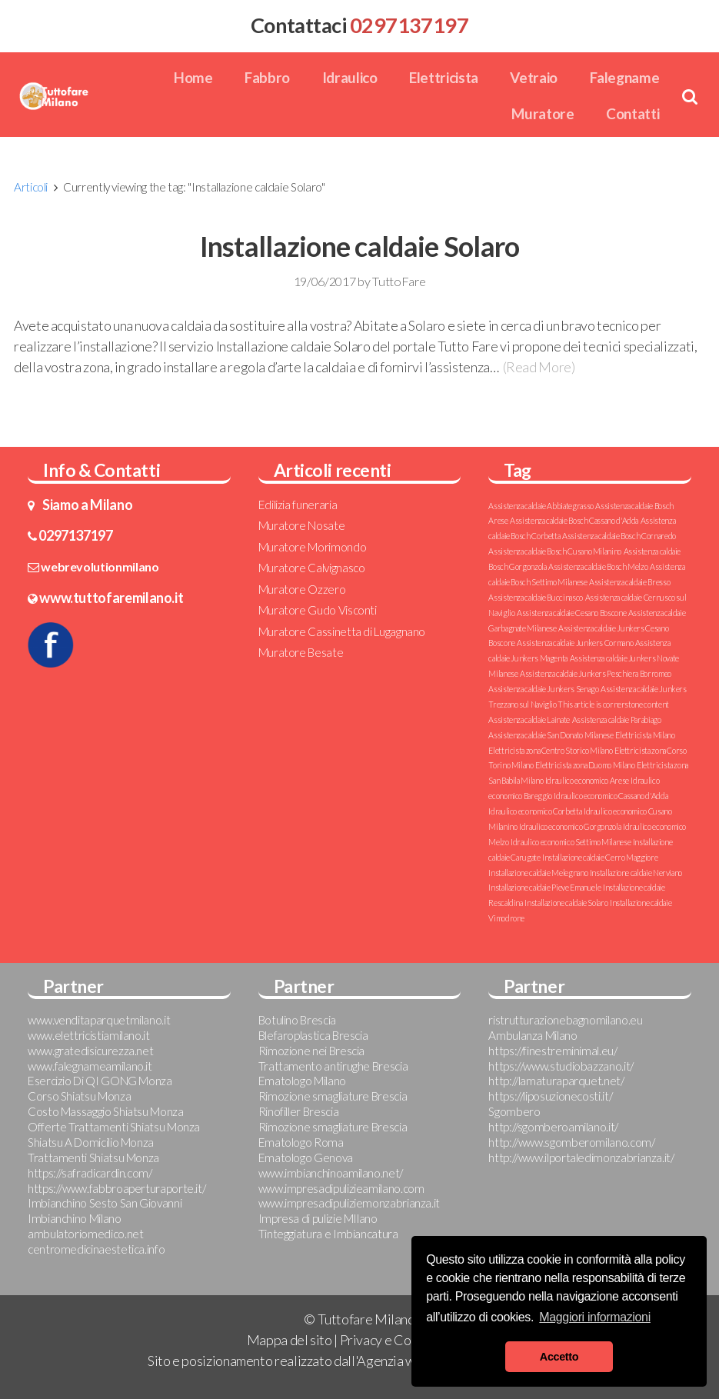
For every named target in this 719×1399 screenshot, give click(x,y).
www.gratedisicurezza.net (90, 1051)
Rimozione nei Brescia (311, 1051)
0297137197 (75, 535)
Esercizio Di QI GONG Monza (100, 1081)
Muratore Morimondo (312, 547)
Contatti (632, 113)
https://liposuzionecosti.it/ (550, 1096)
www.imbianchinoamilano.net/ (330, 1173)
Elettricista (443, 77)
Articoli (31, 187)
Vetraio (533, 77)
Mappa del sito (289, 1339)
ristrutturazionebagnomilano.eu (565, 1020)
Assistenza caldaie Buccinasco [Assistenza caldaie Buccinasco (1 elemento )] (535, 597)
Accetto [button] (559, 1357)
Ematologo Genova (305, 1157)
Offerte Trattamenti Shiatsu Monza (114, 1127)
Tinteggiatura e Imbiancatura (328, 1234)
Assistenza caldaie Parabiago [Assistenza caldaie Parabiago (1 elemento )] (616, 719)
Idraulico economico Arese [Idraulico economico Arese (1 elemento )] (587, 780)
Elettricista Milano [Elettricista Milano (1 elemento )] (644, 735)
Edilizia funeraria (298, 504)
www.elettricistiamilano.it (89, 1035)
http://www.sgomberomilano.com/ (571, 1142)
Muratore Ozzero (302, 589)
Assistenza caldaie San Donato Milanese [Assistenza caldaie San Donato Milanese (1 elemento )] (550, 735)
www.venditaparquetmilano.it (99, 1020)
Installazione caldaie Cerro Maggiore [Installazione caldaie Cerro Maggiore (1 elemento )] (599, 857)
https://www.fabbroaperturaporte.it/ (116, 1188)
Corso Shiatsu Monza (79, 1096)
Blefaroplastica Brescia (313, 1035)
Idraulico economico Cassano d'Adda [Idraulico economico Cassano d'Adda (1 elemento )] (610, 796)
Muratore (542, 113)
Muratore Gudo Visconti (317, 610)
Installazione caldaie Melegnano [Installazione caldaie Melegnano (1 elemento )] (538, 873)
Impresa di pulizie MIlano (318, 1218)
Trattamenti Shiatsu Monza (93, 1157)
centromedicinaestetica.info (96, 1249)
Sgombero (514, 1111)
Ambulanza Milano (532, 1035)
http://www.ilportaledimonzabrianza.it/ (581, 1157)
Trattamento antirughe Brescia (333, 1066)
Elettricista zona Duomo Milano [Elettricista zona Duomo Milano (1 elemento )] (584, 765)
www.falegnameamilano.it (90, 1066)
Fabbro (267, 77)
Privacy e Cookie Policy (406, 1339)
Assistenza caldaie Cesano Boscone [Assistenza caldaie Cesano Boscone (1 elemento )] (571, 613)
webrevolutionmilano (99, 566)
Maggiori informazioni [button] (595, 1317)
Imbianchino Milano (74, 1218)
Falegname (625, 77)
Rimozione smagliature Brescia (333, 1096)
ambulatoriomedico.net (85, 1234)
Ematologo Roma (301, 1142)
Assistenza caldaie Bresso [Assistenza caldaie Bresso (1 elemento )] (629, 582)
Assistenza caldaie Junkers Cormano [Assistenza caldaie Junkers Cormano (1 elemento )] (575, 643)
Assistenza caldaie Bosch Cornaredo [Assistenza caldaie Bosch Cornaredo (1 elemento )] (619, 536)
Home (193, 77)
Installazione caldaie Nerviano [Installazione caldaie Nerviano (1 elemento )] (636, 873)
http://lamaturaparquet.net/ (556, 1081)
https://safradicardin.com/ (90, 1173)
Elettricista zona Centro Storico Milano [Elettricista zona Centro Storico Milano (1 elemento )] (550, 750)
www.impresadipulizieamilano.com (341, 1188)
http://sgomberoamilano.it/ (553, 1127)
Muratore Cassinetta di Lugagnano (341, 631)
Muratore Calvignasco (311, 568)
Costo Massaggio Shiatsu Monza (106, 1111)
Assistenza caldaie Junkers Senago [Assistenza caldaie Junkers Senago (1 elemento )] (543, 689)
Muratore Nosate (301, 525)
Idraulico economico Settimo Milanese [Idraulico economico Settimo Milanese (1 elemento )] (571, 842)
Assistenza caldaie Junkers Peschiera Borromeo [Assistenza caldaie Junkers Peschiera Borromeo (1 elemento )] (595, 673)
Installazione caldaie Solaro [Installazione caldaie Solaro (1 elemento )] (565, 903)
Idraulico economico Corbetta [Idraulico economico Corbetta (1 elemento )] (534, 811)
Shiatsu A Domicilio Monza (91, 1142)
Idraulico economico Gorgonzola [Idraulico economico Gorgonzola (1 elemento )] (570, 826)
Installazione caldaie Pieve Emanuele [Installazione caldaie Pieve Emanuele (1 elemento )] (544, 887)
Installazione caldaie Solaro (360, 246)
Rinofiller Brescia (298, 1111)
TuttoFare (398, 281)
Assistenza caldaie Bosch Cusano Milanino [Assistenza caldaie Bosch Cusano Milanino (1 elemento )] (554, 551)
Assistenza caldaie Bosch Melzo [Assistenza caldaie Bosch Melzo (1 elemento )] (597, 566)
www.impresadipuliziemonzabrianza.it (349, 1203)
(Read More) (539, 366)
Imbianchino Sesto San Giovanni (104, 1203)
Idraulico (350, 77)
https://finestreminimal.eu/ (552, 1051)
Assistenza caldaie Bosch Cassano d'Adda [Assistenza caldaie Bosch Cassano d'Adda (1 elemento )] (574, 520)
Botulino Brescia (297, 1020)
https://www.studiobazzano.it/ (561, 1066)
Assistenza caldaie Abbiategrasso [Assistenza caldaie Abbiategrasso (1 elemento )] (540, 506)
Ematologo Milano (302, 1081)
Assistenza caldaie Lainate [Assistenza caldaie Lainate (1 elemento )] (529, 719)
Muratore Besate (301, 652)
